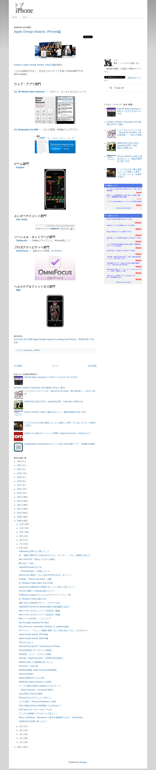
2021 (19, 469)
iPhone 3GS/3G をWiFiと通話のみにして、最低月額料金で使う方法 (55, 412)
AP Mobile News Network (31, 91)
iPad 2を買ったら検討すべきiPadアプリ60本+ (121, 250)
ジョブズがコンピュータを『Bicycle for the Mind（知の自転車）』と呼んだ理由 (129, 132)
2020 (19, 473)
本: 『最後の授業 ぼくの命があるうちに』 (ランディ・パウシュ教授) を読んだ (54, 555)
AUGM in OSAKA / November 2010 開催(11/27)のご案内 (39, 388)
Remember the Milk (28, 129)
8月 (21, 540)
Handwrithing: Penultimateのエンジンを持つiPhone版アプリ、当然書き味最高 (59, 444)
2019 (19, 477)
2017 (19, 485)
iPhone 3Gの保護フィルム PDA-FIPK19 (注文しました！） (45, 575)
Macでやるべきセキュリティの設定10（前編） (40, 615)
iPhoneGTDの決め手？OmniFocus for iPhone (39, 646)
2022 (19, 465)
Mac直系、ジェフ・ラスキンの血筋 (35, 654)
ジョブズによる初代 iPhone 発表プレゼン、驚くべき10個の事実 (124, 189)
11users (139, 192)
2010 (19, 513)
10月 (21, 532)
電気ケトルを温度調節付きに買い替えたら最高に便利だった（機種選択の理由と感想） (123, 196)
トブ (116, 60)
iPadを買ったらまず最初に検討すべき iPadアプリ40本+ (124, 238)
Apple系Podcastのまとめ (30, 567)
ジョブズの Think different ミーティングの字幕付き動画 (124, 201)
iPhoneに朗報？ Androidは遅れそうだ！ (37, 591)
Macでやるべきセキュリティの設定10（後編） (40, 611)
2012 (19, 505)
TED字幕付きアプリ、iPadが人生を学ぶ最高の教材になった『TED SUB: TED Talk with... (123, 264)
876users (139, 241)
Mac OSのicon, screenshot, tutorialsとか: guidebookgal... (44, 626)
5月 (21, 726)
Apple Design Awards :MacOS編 (33, 638)
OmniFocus (22, 251)
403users (139, 279)
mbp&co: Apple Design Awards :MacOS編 (34, 65)
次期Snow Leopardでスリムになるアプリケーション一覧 (45, 595)
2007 (19, 747)
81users (139, 205)
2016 (19, 489)
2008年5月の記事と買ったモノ (33, 721)
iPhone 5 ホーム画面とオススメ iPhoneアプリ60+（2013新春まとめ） (121, 276)
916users (139, 235)
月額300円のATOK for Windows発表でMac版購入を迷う (44, 607)
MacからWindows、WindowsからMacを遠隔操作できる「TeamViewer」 (52, 717)
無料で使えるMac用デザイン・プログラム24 (39, 603)
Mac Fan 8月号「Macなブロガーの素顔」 (38, 559)
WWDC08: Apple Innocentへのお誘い (36, 682)
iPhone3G (28, 350)
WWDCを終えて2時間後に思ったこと (36, 662)
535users (139, 266)
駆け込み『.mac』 (27, 563)
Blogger (83, 762)
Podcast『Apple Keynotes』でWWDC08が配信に (41, 658)
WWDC (37, 350)
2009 (19, 517)
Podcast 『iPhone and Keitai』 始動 (35, 579)
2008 (19, 521)
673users (139, 254)
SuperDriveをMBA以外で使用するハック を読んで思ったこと (47, 587)
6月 (21, 548)
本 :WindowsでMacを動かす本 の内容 (36, 583)
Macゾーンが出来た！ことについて (35, 618)
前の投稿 (92, 366)
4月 (21, 730)
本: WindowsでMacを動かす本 (32, 599)
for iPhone (56, 251)
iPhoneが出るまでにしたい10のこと (35, 698)
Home (15, 17)
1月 (21, 742)
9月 (21, 536)
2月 (21, 738)
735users (139, 248)
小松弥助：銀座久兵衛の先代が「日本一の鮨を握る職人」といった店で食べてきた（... (123, 257)
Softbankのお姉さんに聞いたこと (34, 551)
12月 (21, 524)
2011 (19, 509)
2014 (19, 497)
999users (139, 229)
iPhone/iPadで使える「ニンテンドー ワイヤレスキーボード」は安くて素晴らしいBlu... (124, 270)
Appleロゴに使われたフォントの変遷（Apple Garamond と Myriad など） (57, 433)
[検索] (125, 87)
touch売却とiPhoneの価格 (30, 694)
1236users (138, 222)
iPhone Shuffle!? (26, 674)
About (25, 17)
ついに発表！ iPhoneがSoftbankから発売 (37, 702)
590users (139, 260)
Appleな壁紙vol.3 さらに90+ (31, 678)
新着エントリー (111, 186)
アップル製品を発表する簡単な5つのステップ (40, 686)
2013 (19, 501)
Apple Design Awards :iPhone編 (37, 31)
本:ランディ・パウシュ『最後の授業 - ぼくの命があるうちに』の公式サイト (53, 630)
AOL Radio (22, 219)
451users (139, 273)
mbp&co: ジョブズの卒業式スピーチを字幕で (121, 225)
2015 (19, 493)
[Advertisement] (89, 9)
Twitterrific (21, 240)
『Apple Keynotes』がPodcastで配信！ (37, 690)
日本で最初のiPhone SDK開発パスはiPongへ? (40, 706)
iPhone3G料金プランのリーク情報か (35, 650)
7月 (21, 544)
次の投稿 (18, 366)
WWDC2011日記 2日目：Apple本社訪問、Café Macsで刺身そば (53, 401)
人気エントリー (111, 216)
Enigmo (20, 167)
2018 (19, 481)
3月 (21, 734)
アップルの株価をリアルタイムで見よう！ (38, 713)
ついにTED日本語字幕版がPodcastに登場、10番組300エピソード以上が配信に (124, 245)
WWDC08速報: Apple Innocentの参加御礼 (38, 670)
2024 (19, 461)
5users (139, 198)
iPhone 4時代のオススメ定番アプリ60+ (119, 231)
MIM (18, 290)
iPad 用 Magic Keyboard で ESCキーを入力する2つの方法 (50, 377)
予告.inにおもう (26, 642)
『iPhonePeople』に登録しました (34, 571)
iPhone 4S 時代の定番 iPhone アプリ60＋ (120, 219)
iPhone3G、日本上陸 (28, 666)
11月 (21, 528)
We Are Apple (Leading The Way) (34, 623)
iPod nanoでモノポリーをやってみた (35, 709)
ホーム (55, 366)
